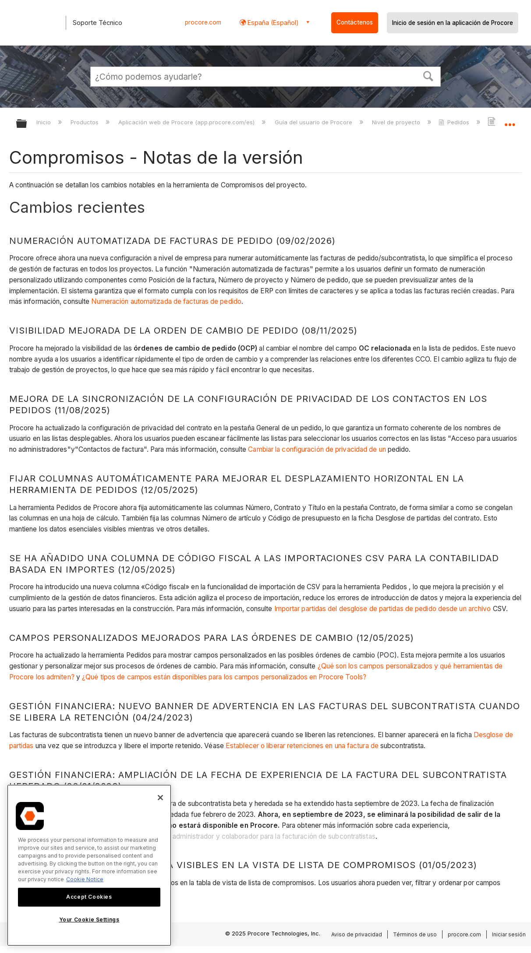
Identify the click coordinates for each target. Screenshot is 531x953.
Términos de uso (415, 934)
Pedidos (455, 122)
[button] (428, 75)
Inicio (44, 122)
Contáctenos (354, 22)
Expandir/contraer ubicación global (509, 121)
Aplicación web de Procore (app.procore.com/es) (187, 122)
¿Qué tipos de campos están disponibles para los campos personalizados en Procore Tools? (224, 677)
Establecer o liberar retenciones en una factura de (302, 746)
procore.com (203, 22)
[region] (89, 865)
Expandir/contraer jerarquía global (27, 124)
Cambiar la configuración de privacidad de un (317, 449)
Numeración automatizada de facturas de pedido (166, 301)
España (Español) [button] (272, 22)
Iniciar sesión (509, 934)
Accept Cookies (89, 896)
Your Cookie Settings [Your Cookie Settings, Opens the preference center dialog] (89, 919)
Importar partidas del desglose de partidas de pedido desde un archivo (382, 609)
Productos (85, 122)
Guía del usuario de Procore (314, 122)
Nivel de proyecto (397, 122)
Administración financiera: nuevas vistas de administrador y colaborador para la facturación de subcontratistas (207, 836)
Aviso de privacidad (356, 934)
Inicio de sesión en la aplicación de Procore (452, 22)
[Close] (160, 797)
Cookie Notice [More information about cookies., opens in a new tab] (84, 879)
